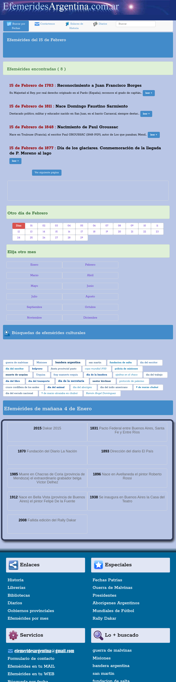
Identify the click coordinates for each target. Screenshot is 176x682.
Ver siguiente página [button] (47, 172)
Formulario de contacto (31, 637)
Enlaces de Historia (74, 26)
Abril (33, 275)
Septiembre (142, 286)
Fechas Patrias (107, 559)
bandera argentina (111, 645)
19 (107, 231)
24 (18, 237)
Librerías (16, 566)
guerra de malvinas (112, 629)
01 (31, 225)
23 (157, 231)
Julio (33, 286)
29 (81, 237)
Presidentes (105, 574)
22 (144, 231)
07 (107, 225)
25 (31, 237)
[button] (149, 93)
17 (82, 231)
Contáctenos (45, 24)
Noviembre (88, 296)
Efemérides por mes (28, 597)
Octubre (33, 296)
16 (69, 231)
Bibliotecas (19, 574)
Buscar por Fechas (16, 26)
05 (81, 225)
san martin (104, 652)
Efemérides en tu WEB (31, 653)
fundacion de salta (111, 660)
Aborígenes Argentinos (116, 582)
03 (56, 225)
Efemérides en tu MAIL (31, 645)
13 (31, 231)
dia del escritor (108, 668)
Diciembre (142, 296)
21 (132, 231)
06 (94, 225)
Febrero (88, 265)
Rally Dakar (104, 597)
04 (69, 225)
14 (44, 231)
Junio (142, 275)
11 (157, 225)
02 (43, 225)
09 (132, 225)
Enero (33, 265)
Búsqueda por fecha (28, 660)
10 (145, 225)
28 (69, 237)
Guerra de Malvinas (113, 566)
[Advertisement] (88, 51)
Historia (16, 559)
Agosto (88, 286)
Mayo (88, 275)
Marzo (142, 265)
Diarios (100, 24)
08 (119, 225)
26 (44, 237)
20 (119, 231)
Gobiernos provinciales (31, 589)
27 (56, 237)
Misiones (102, 637)
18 (94, 231)
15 (56, 231)
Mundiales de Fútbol (113, 589)
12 (19, 231)
